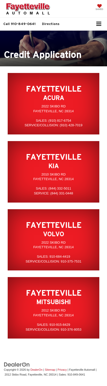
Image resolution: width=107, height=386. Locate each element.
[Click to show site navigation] (99, 24)
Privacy (62, 369)
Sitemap (50, 369)
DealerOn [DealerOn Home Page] (36, 369)
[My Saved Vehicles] (99, 7)
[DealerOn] (17, 364)
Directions (50, 24)
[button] (19, 23)
